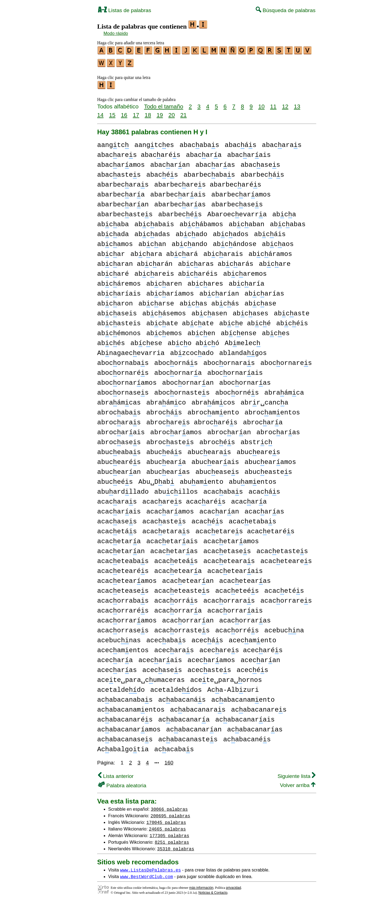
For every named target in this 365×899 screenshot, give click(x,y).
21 (183, 112)
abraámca (284, 390)
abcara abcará (164, 251)
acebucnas (119, 638)
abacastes (119, 172)
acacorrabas (123, 598)
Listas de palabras (124, 10)
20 (171, 112)
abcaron (115, 301)
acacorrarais (235, 608)
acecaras (174, 647)
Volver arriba (297, 783)
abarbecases (237, 202)
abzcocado (192, 350)
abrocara (263, 420)
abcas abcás (209, 301)
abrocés (217, 439)
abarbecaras (123, 182)
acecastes (209, 667)
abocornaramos (127, 380)
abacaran (170, 162)
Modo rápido (115, 33)
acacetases (227, 548)
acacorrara (178, 608)
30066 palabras (169, 807)
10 (261, 104)
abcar (111, 251)
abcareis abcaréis (175, 271)
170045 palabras (166, 820)
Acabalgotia (123, 747)
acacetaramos (231, 538)
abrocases (119, 439)
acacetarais (172, 538)
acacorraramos (127, 618)
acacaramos (170, 509)
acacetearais (235, 568)
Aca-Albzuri (233, 687)
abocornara (178, 370)
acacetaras (166, 529)
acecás (207, 638)
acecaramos (211, 657)
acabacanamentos (131, 707)
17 (136, 112)
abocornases (123, 390)
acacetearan (188, 578)
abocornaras (229, 360)
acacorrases (123, 628)
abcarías (264, 291)
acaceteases (123, 588)
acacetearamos (127, 578)
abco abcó (193, 340)
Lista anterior (116, 774)
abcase (260, 301)
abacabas (199, 142)
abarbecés (180, 212)
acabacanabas (125, 697)
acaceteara (178, 568)
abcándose (234, 241)
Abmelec (242, 340)
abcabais (154, 221)
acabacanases (125, 737)
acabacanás (182, 697)
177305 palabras (169, 833)
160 (169, 760)
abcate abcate (180, 321)
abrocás (164, 410)
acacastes (164, 519)
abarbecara (121, 192)
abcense (239, 330)
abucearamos (270, 459)
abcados (231, 231)
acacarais (119, 509)
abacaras (282, 142)
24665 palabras (167, 826)
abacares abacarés (138, 152)
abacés (162, 172)
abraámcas (119, 400)
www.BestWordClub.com (146, 874)
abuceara (166, 459)
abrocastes (170, 439)
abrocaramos (176, 430)
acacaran (219, 509)
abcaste (292, 311)
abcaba (113, 221)
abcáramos (270, 251)
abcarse (156, 301)
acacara (249, 499)
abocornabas (123, 360)
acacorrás (176, 598)
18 (148, 112)
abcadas (152, 231)
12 (285, 104)
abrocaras (119, 420)
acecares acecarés (240, 647)
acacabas (223, 489)
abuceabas (119, 449)
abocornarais (235, 370)
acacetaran (121, 548)
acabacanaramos (128, 727)
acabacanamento (242, 697)
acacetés (284, 588)
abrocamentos (272, 410)
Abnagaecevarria (131, 350)
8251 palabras (172, 840)
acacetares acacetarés (245, 529)
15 (112, 112)
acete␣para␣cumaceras (141, 677)
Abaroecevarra (237, 212)
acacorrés (237, 628)
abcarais (223, 251)
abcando (189, 241)
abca (284, 212)
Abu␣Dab (156, 479)
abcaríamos (170, 291)
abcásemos (164, 311)
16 (124, 112)
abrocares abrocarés (191, 420)
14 (100, 112)
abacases (260, 162)
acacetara (119, 538)
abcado (191, 231)
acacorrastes (182, 628)
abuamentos (252, 479)
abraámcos (213, 400)
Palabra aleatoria (122, 783)
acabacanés (247, 737)
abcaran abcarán (135, 261)
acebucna (284, 628)
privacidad (233, 885)
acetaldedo (121, 687)
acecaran (260, 657)
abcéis (292, 321)
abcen (201, 330)
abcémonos (119, 330)
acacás (264, 489)
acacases (117, 519)
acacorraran (188, 618)
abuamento (201, 479)
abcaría (247, 281)
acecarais (160, 657)
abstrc (256, 439)
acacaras (117, 499)
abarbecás (262, 172)
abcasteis (119, 321)
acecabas (166, 638)
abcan (152, 241)
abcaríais (119, 291)
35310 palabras (175, 846)
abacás (240, 142)
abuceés (115, 479)
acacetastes (282, 548)
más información (201, 885)
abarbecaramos (241, 192)
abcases (250, 311)
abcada (113, 231)
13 (297, 104)
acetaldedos (176, 687)
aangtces (154, 142)
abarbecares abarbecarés (207, 182)
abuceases (217, 469)
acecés (252, 667)
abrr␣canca (264, 400)
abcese (146, 340)
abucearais (215, 459)
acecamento (252, 638)
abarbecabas (209, 172)
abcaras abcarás (216, 261)
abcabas (288, 221)
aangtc (113, 142)
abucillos (176, 489)
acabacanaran (194, 727)
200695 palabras (170, 813)
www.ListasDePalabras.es (150, 867)
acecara (115, 657)
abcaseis (117, 311)
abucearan (119, 469)
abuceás (164, 449)
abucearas (209, 449)
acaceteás (176, 558)
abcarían (219, 291)
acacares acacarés (183, 499)
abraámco (166, 400)
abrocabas (119, 410)
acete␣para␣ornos (226, 677)
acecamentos (123, 647)
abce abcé (245, 321)
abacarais (249, 152)
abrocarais (121, 430)
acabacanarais (245, 717)
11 (273, 104)
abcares (205, 281)
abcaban (247, 221)
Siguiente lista (296, 774)
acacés (207, 519)
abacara (204, 152)
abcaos (278, 241)
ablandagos (243, 350)
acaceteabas (123, 558)
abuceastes (268, 469)
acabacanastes (188, 737)
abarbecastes (125, 212)
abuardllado (123, 489)
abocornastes (182, 390)
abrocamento (213, 410)
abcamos (115, 241)
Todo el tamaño (163, 104)
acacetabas (252, 519)
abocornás (176, 360)
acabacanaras (198, 707)
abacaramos (121, 162)
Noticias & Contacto (212, 890)
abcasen (209, 311)
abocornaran (188, 380)
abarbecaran (123, 202)
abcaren (164, 281)
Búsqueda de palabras (285, 10)
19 (160, 112)
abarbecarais (178, 192)
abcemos (164, 330)
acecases (162, 667)
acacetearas (229, 558)
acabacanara (184, 717)
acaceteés (237, 588)
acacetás (117, 529)
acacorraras (229, 598)
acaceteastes (182, 588)
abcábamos (201, 221)
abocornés (237, 390)
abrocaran (229, 430)
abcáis (270, 231)
